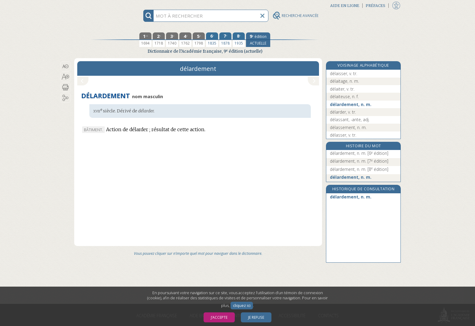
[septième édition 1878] (225, 39)
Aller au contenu (97, 5)
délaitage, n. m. (344, 81)
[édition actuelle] (258, 39)
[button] (65, 66)
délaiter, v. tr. (342, 89)
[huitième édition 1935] (239, 39)
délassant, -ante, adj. (350, 119)
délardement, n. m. (350, 104)
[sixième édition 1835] (212, 39)
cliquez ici (242, 305)
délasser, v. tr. (343, 135)
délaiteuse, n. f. (344, 96)
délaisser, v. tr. (343, 73)
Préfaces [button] (375, 5)
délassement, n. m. (348, 127)
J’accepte (219, 317)
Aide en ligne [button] (344, 5)
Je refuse (256, 317)
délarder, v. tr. (343, 112)
